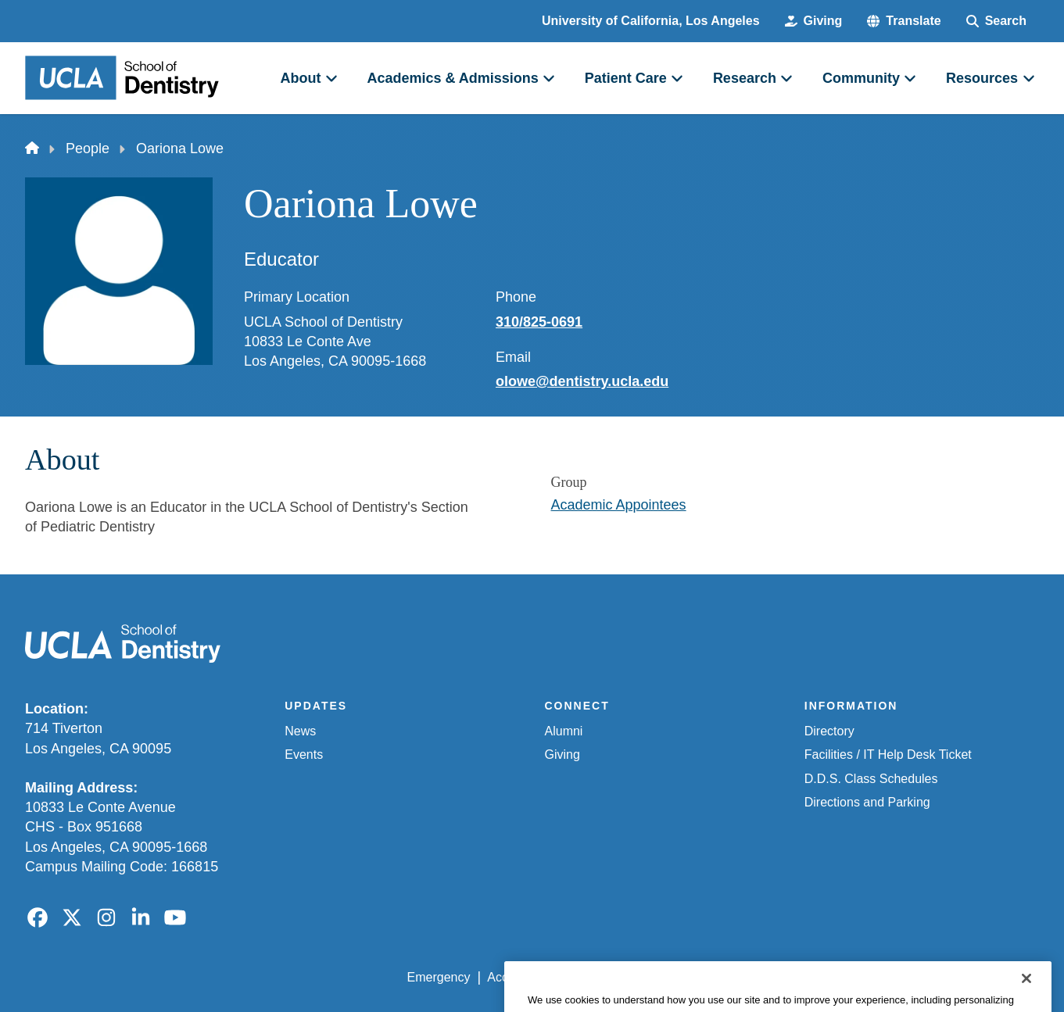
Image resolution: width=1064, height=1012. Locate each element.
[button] (903, 21)
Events (304, 754)
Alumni (564, 731)
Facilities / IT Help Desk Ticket (888, 754)
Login (891, 977)
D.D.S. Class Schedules (871, 778)
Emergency (439, 977)
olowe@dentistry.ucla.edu (582, 381)
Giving (562, 754)
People (87, 148)
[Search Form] (996, 21)
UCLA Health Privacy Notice (781, 977)
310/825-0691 (539, 322)
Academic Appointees (618, 505)
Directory (829, 731)
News (300, 731)
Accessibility (521, 977)
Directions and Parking (867, 802)
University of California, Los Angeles (651, 20)
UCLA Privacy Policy (629, 977)
